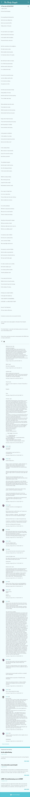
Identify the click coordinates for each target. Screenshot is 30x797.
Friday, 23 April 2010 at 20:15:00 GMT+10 (14, 368)
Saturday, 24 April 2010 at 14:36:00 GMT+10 (14, 537)
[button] (28, 7)
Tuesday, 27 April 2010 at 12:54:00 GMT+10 (14, 729)
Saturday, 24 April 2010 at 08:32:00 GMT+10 (14, 378)
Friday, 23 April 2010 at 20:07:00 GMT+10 (14, 360)
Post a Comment (5, 744)
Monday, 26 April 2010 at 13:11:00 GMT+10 (14, 578)
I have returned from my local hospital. (9, 765)
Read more (26, 761)
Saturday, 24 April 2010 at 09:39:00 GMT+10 (14, 442)
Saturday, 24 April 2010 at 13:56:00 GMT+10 (14, 501)
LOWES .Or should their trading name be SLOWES (12, 779)
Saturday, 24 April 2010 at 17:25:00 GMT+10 (14, 552)
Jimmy (7, 446)
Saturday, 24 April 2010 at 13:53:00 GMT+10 (14, 455)
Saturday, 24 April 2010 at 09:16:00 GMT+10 (14, 395)
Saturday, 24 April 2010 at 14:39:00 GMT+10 (14, 545)
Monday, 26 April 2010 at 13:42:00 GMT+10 (14, 597)
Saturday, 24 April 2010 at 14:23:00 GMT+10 (14, 526)
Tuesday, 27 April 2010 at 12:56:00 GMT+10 (14, 741)
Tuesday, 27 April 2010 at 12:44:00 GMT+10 (14, 686)
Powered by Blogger (15, 794)
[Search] (28, 2)
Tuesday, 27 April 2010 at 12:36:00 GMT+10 (14, 656)
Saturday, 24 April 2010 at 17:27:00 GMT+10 (14, 563)
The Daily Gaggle (10, 2)
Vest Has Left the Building (6, 752)
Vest (7, 529)
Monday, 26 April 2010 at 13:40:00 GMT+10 (14, 586)
